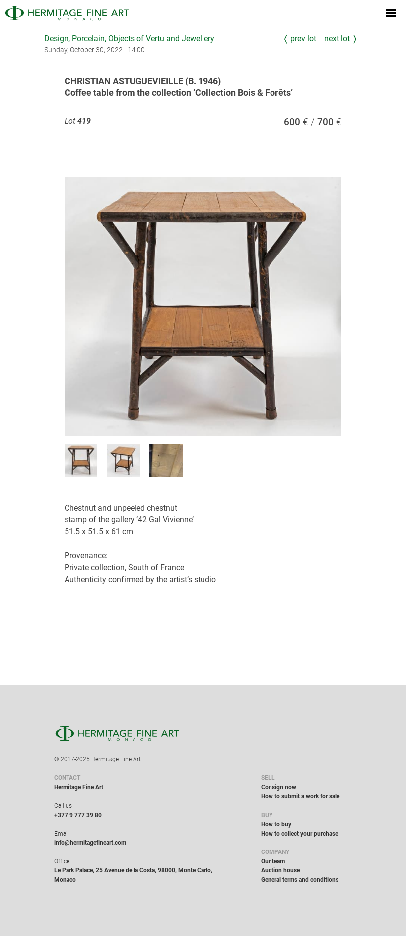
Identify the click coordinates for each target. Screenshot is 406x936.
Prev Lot (303, 38)
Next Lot (337, 38)
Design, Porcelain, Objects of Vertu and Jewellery (129, 38)
